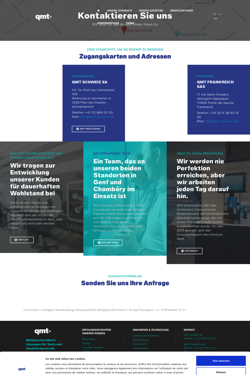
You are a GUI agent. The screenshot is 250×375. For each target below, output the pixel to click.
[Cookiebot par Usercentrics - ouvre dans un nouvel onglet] (22, 368)
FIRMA (67, 19)
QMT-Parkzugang (88, 128)
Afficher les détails (191, 368)
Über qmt (22, 239)
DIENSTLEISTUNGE (147, 6)
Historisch (189, 250)
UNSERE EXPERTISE (116, 6)
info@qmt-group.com (97, 116)
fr (211, 10)
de (216, 10)
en (212, 14)
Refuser (221, 349)
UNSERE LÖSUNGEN (84, 6)
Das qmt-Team (108, 242)
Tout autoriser (221, 338)
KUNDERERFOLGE (177, 6)
